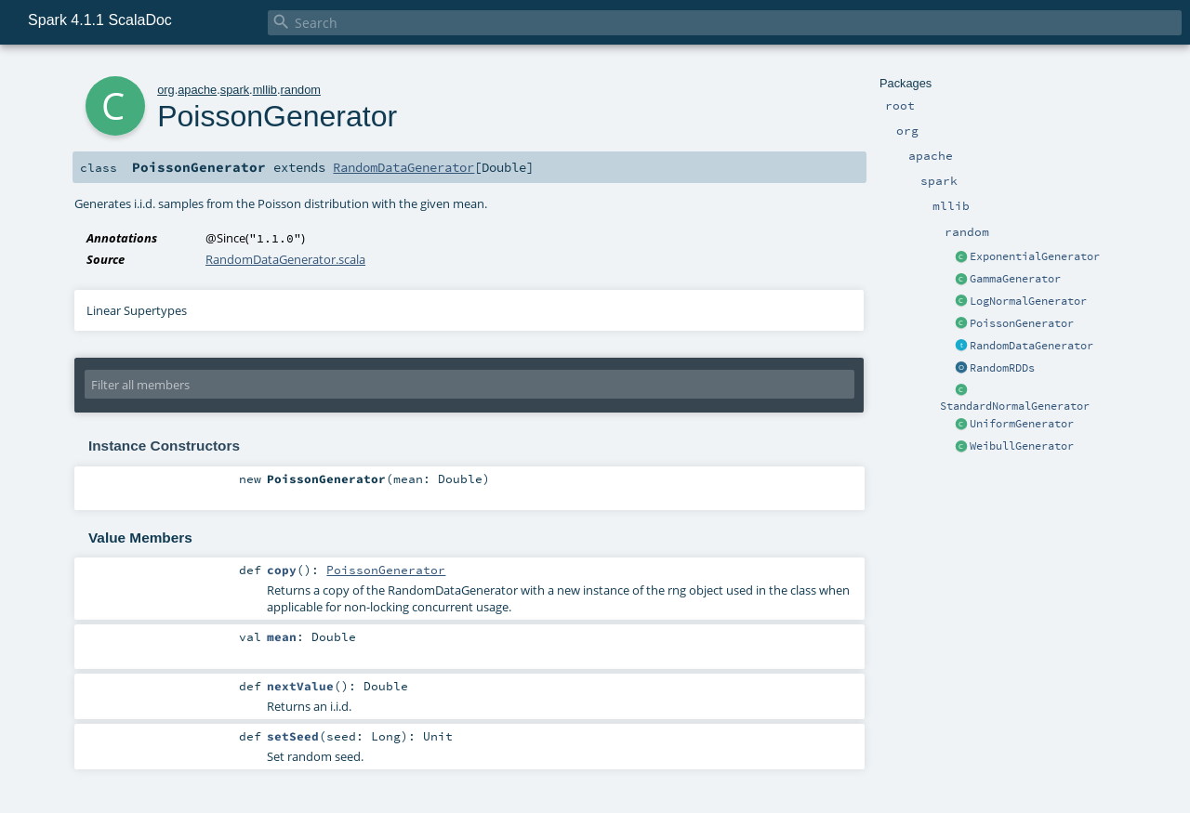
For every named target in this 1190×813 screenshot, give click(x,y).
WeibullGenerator (1022, 445)
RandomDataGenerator (1031, 345)
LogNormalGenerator (1028, 301)
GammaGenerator (1015, 278)
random (301, 90)
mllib (265, 90)
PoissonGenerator (1022, 323)
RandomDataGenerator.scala (285, 259)
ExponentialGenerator (1035, 256)
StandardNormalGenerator (1015, 406)
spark (234, 90)
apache (197, 90)
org (166, 90)
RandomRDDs (1002, 367)
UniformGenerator (1022, 423)
